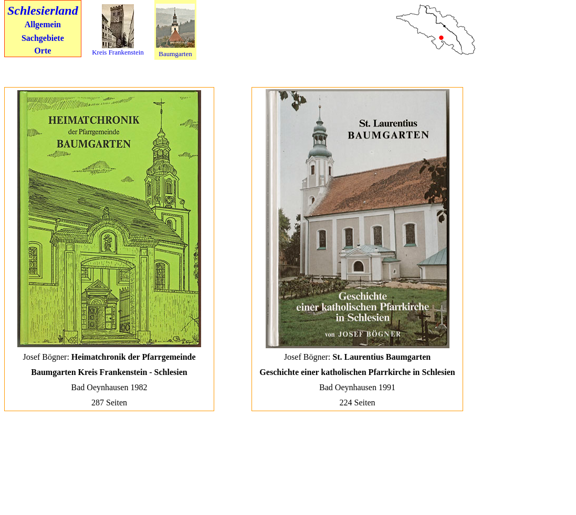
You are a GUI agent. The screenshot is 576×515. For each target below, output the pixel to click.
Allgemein (43, 24)
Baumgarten (175, 54)
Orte (42, 50)
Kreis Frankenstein (118, 52)
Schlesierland (42, 10)
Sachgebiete (43, 38)
